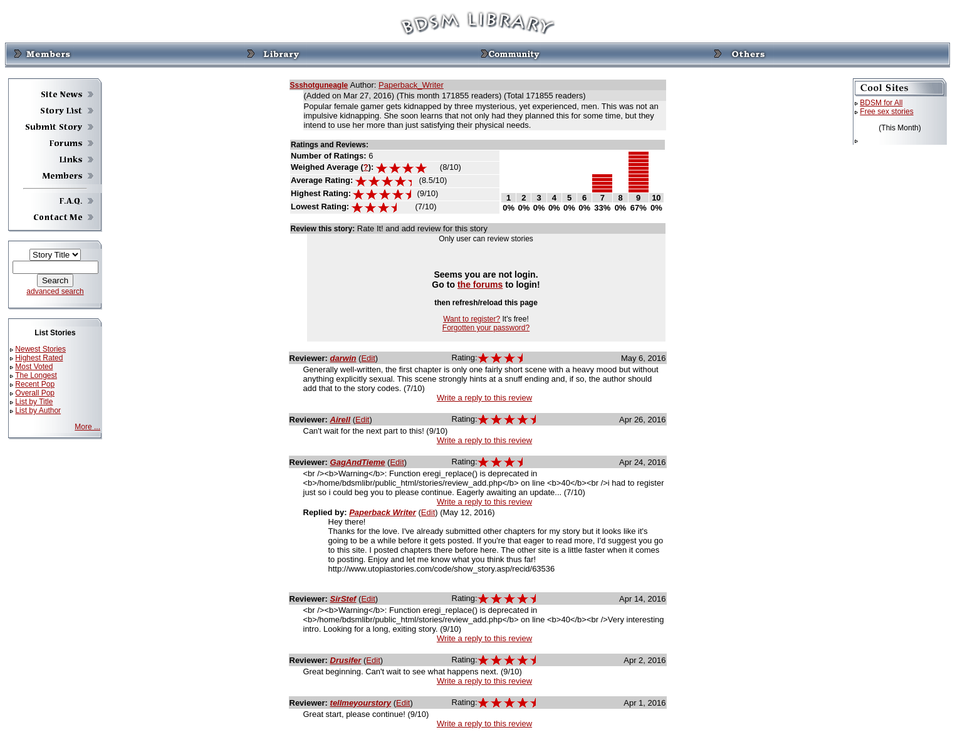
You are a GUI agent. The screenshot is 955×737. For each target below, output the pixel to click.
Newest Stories (40, 349)
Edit (368, 358)
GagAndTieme (357, 462)
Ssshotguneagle (319, 85)
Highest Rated (39, 357)
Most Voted (34, 366)
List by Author (38, 410)
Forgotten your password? (486, 327)
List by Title (34, 401)
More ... (87, 426)
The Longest (36, 375)
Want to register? (471, 319)
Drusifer (346, 660)
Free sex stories (886, 111)
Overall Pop (35, 393)
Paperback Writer (382, 512)
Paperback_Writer (411, 85)
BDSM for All (881, 102)
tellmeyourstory (361, 703)
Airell (340, 419)
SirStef (343, 599)
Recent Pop (35, 384)
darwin (343, 358)
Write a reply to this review (484, 397)
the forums (480, 285)
